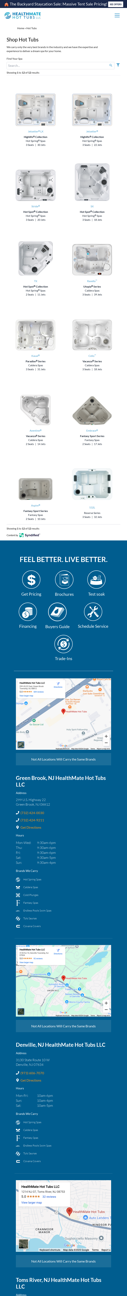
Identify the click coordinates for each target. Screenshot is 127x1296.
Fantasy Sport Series (92, 436)
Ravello (92, 281)
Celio (92, 355)
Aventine (36, 430)
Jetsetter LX (35, 131)
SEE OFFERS (116, 4)
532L (92, 507)
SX (92, 206)
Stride (35, 206)
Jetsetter (92, 131)
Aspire (35, 505)
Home (20, 28)
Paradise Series (35, 361)
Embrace (92, 430)
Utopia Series (92, 286)
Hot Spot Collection (35, 211)
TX (35, 281)
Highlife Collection (35, 136)
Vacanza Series (92, 361)
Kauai (35, 355)
